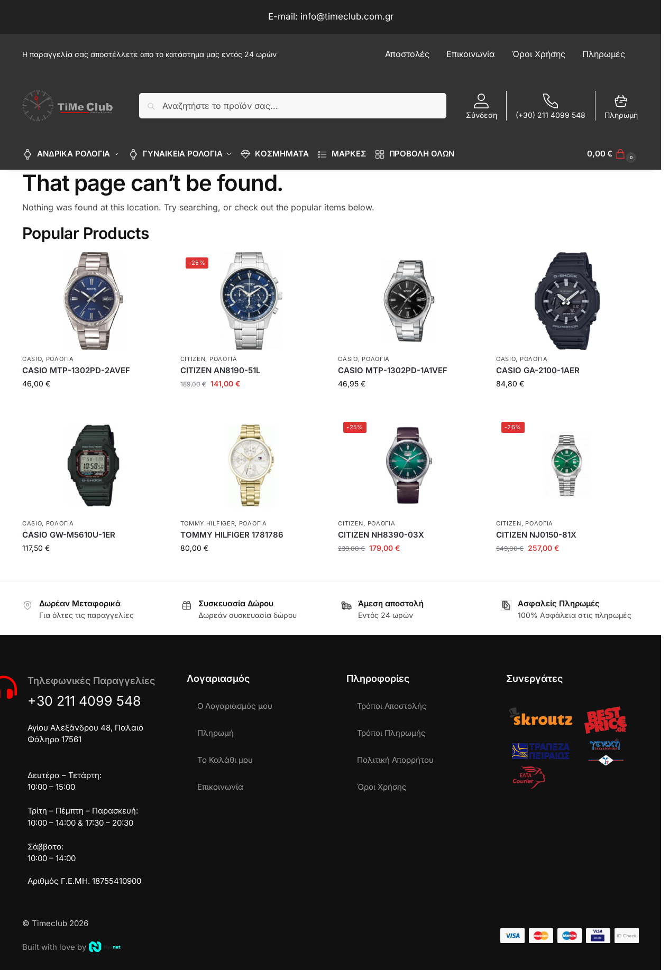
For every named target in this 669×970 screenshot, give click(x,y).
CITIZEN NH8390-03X (381, 535)
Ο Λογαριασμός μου (234, 706)
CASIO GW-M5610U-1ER (68, 535)
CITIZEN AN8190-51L (220, 370)
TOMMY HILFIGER (207, 522)
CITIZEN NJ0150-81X (536, 535)
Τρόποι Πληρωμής (391, 733)
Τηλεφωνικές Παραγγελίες (91, 680)
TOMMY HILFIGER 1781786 (231, 535)
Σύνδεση (481, 106)
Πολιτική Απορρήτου (395, 760)
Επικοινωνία (220, 787)
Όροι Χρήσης (382, 787)
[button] (613, 154)
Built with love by (71, 946)
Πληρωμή (621, 106)
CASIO (32, 358)
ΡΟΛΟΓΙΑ (60, 358)
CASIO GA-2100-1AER (538, 370)
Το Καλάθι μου (225, 760)
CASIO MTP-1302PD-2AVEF (76, 370)
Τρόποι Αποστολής (392, 706)
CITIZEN (193, 358)
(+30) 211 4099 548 (550, 106)
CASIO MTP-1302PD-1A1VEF (392, 370)
